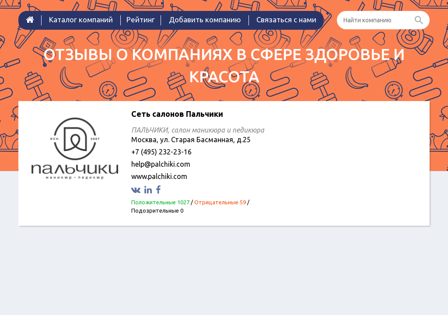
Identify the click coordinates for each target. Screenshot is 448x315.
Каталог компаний (81, 19)
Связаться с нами (286, 19)
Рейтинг (140, 19)
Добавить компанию (205, 19)
